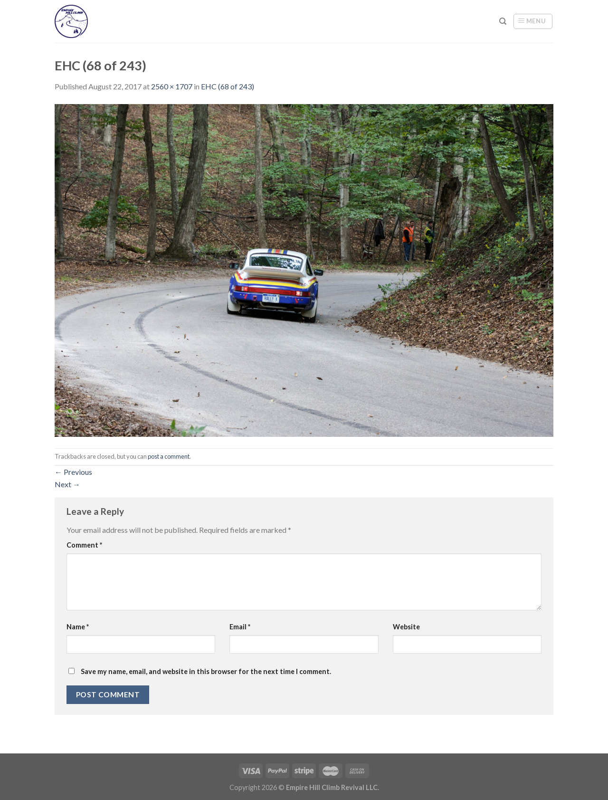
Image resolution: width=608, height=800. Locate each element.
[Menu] (532, 21)
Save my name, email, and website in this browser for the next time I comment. (206, 671)
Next (67, 484)
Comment (84, 545)
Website (406, 627)
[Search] (502, 21)
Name (77, 627)
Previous (73, 471)
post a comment (169, 456)
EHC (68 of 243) (227, 86)
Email (239, 627)
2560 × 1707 (171, 86)
